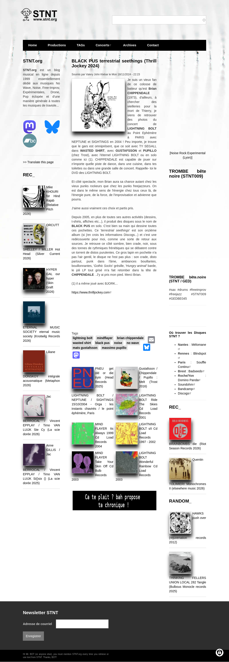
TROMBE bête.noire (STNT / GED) (187, 279)
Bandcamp (187, 389)
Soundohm (187, 384)
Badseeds (196, 371)
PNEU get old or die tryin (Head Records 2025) (104, 377)
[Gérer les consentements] (219, 652)
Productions (57, 45)
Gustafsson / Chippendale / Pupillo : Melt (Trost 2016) (148, 377)
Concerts (104, 45)
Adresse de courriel (37, 624)
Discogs (185, 393)
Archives (129, 47)
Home (32, 45)
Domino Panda (190, 380)
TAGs (81, 47)
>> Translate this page (38, 162)
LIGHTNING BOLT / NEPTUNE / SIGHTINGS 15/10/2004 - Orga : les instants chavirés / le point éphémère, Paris (92, 404)
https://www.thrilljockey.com (92, 292)
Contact (153, 45)
